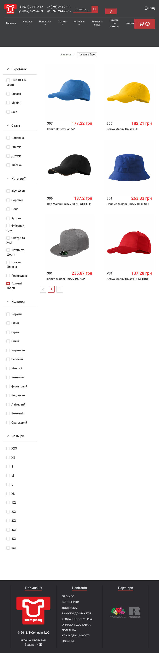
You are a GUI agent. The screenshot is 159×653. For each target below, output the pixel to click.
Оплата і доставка (76, 624)
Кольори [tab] (15, 301)
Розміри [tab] (15, 435)
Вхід (149, 8)
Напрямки (45, 23)
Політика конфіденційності (76, 632)
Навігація (79, 588)
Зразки (62, 23)
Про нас (68, 596)
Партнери (125, 588)
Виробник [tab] (16, 68)
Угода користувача (77, 619)
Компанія (78, 23)
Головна (11, 23)
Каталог (27, 23)
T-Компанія (33, 588)
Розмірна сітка (97, 23)
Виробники (70, 602)
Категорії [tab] (15, 178)
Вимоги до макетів (114, 23)
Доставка (69, 608)
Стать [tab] (13, 124)
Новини (68, 641)
